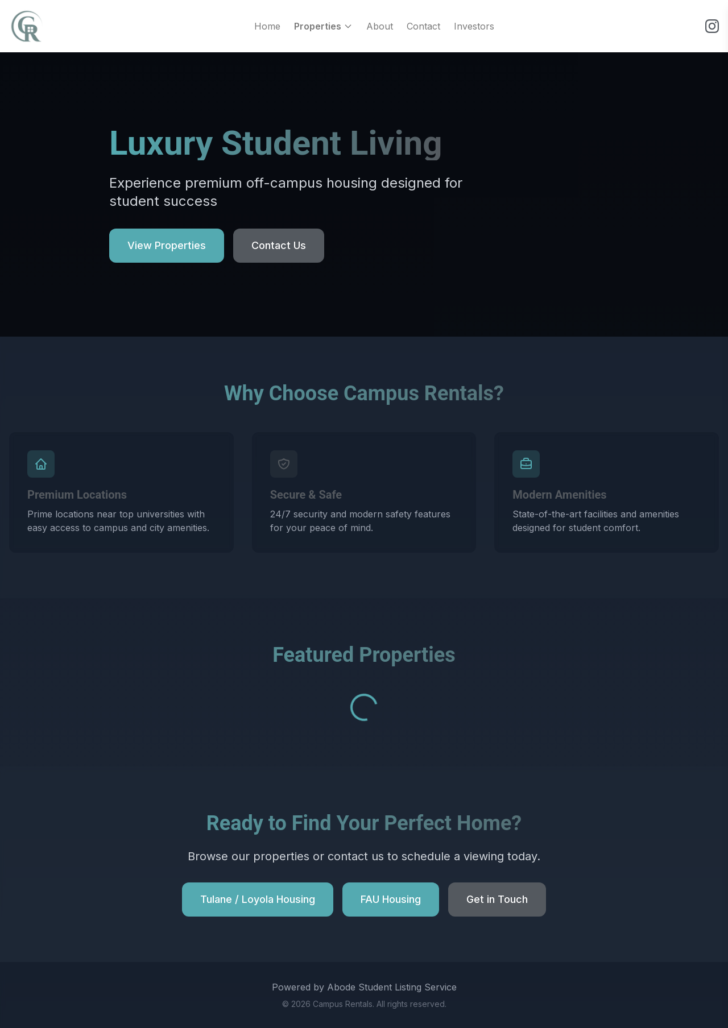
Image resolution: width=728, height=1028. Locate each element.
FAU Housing (391, 899)
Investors (474, 26)
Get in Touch (497, 899)
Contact (423, 26)
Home (267, 26)
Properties (323, 26)
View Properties (166, 245)
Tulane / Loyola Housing (257, 899)
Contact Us (278, 245)
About (379, 26)
